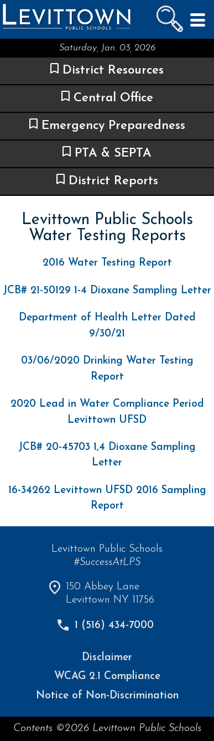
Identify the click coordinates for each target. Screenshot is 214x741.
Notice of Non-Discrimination (107, 696)
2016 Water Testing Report (107, 263)
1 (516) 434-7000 (114, 625)
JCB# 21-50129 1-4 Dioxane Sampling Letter (107, 291)
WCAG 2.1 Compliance (107, 676)
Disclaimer (107, 657)
